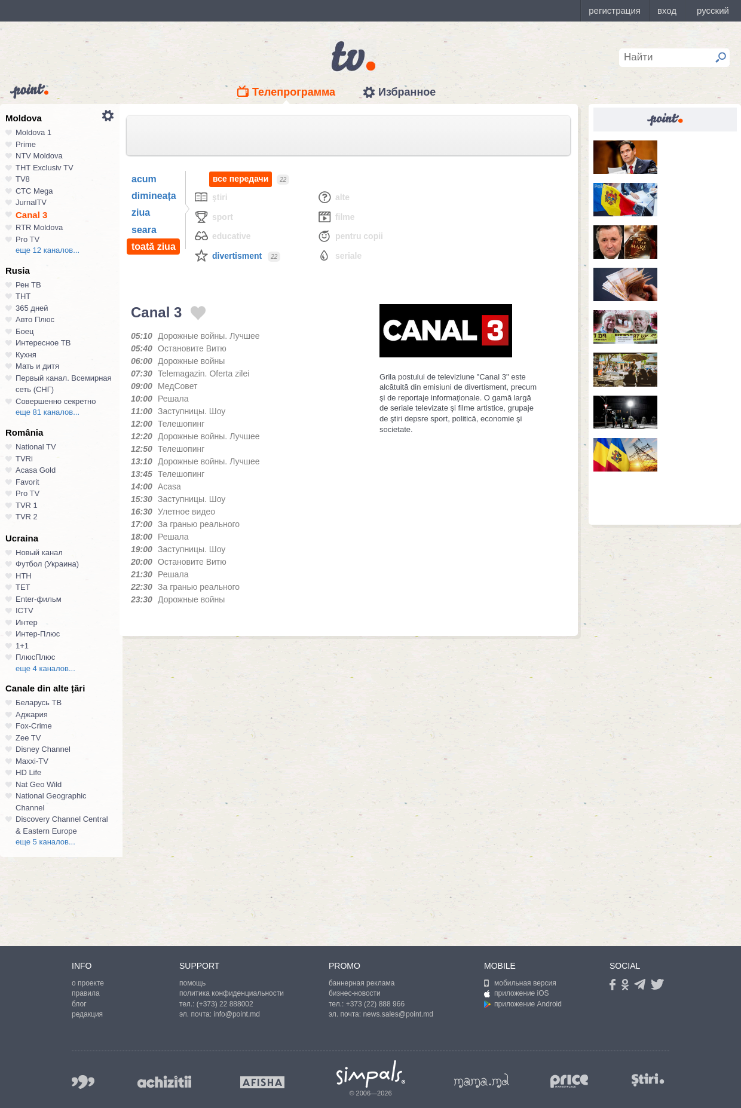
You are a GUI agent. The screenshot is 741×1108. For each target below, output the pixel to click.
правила (86, 993)
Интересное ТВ (43, 342)
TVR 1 (27, 505)
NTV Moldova (39, 155)
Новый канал (39, 552)
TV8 (23, 179)
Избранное (407, 92)
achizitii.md (164, 1081)
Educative (222, 235)
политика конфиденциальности (231, 993)
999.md (83, 1082)
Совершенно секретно (56, 401)
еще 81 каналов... (47, 412)
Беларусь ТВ (39, 702)
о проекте (88, 983)
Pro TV (27, 239)
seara (144, 230)
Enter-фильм (39, 599)
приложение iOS (516, 993)
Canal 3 (31, 215)
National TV (36, 446)
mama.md (481, 1080)
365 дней (32, 308)
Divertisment (228, 255)
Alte (333, 196)
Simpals (370, 1074)
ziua (140, 212)
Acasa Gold (36, 470)
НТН (24, 575)
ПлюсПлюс (35, 657)
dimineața (153, 196)
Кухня (26, 354)
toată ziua (153, 246)
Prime (26, 144)
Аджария (32, 714)
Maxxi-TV (32, 761)
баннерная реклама (361, 983)
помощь (192, 983)
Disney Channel (43, 749)
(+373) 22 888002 (225, 1004)
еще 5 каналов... (45, 841)
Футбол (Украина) (47, 563)
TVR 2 (27, 516)
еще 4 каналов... (45, 668)
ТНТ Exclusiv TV (45, 167)
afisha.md (262, 1082)
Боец (24, 331)
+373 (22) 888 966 (375, 1004)
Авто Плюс (35, 319)
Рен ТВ (28, 284)
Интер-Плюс (38, 633)
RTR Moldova (39, 227)
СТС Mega (34, 190)
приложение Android (523, 1004)
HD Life (28, 772)
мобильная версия (520, 983)
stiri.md (647, 1079)
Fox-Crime (34, 725)
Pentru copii (350, 235)
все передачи (240, 179)
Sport (213, 216)
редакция (87, 1014)
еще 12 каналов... (47, 250)
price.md (569, 1081)
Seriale (339, 255)
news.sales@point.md (398, 1014)
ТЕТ (23, 587)
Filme (336, 216)
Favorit (27, 482)
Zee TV (28, 737)
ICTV (24, 610)
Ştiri (211, 196)
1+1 (22, 645)
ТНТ (23, 296)
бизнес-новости (355, 993)
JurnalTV (31, 202)
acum (144, 179)
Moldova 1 (33, 132)
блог (79, 1004)
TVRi (24, 458)
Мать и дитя (37, 366)
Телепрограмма (293, 92)
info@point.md (236, 1014)
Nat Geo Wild (39, 784)
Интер (27, 622)
